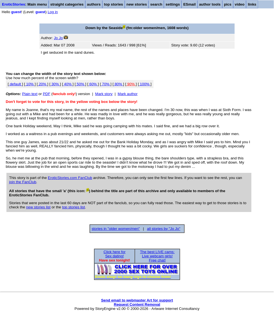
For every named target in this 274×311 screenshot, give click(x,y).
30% (55, 84)
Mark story (103, 94)
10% (30, 84)
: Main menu (24, 4)
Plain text (29, 94)
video (240, 4)
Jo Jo (58, 38)
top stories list (73, 207)
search (156, 4)
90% (131, 84)
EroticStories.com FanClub (70, 178)
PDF (46, 94)
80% (118, 84)
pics (228, 4)
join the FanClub (22, 182)
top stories (113, 4)
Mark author (128, 94)
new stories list (38, 207)
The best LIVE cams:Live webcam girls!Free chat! (157, 256)
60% (93, 84)
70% (105, 84)
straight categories (67, 4)
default (15, 84)
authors (94, 4)
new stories (136, 4)
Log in (53, 12)
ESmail (189, 4)
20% (42, 84)
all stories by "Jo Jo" (163, 229)
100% (145, 84)
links (252, 4)
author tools (210, 4)
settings (173, 4)
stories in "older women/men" (116, 229)
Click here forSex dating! (114, 254)
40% (67, 84)
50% (80, 84)
